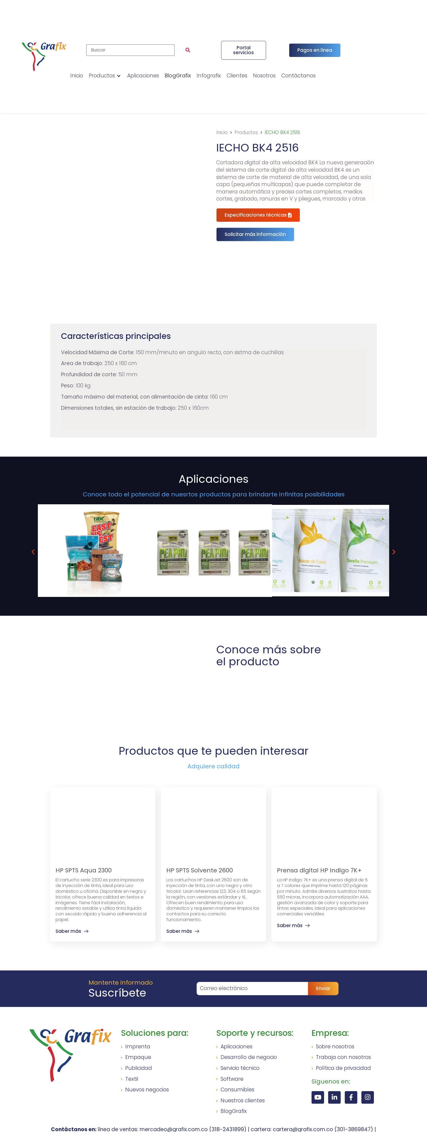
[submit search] (187, 50)
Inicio (222, 132)
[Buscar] (130, 50)
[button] (255, 234)
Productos (246, 132)
